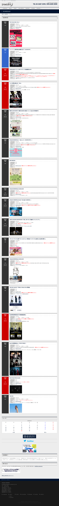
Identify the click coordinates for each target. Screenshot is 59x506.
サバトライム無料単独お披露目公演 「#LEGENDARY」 (20, 49)
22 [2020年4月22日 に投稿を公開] (21, 428)
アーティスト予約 (18, 321)
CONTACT (42, 494)
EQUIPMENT (11, 497)
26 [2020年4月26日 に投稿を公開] (53, 428)
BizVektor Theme (29, 502)
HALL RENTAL (23, 494)
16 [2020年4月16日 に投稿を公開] (29, 427)
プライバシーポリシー (6, 479)
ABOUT (10, 494)
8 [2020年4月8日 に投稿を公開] (21, 425)
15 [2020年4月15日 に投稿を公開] (21, 427)
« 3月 (14, 432)
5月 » (45, 432)
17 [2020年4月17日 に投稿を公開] (37, 427)
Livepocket (17, 77)
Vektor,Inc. (35, 502)
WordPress (24, 502)
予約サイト (17, 246)
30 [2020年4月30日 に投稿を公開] (29, 430)
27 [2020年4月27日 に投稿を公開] (5, 430)
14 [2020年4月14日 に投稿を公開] (13, 427)
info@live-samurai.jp (18, 27)
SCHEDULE (5, 494)
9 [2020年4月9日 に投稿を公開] (29, 425)
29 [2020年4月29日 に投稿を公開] (21, 430)
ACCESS (36, 494)
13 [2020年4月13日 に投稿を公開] (5, 427)
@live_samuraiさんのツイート (8, 475)
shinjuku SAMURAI (28, 501)
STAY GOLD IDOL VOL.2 (14, 22)
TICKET (17, 494)
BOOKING (30, 494)
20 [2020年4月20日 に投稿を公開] (5, 428)
